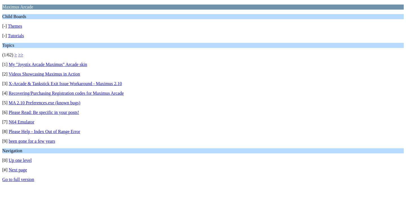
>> (20, 54)
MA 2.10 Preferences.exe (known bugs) (44, 102)
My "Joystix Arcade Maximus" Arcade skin (48, 64)
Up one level (20, 160)
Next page (18, 169)
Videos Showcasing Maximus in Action (44, 74)
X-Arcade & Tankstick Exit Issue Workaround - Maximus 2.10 (65, 83)
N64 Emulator (21, 122)
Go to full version (18, 179)
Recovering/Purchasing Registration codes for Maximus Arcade (66, 93)
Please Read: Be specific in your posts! (44, 112)
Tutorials (16, 35)
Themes (15, 26)
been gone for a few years (32, 141)
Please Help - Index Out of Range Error (44, 131)
